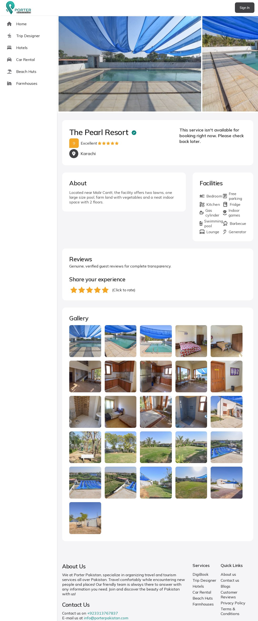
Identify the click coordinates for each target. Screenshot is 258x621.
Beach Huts (203, 598)
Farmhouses (203, 604)
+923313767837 (102, 613)
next (239, 64)
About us (228, 574)
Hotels (198, 586)
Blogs (225, 586)
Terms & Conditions (230, 611)
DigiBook (200, 574)
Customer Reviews (229, 594)
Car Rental (202, 592)
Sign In (245, 7)
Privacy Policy (233, 603)
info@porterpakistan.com (106, 618)
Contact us (230, 580)
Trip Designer (204, 580)
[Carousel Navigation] (157, 64)
